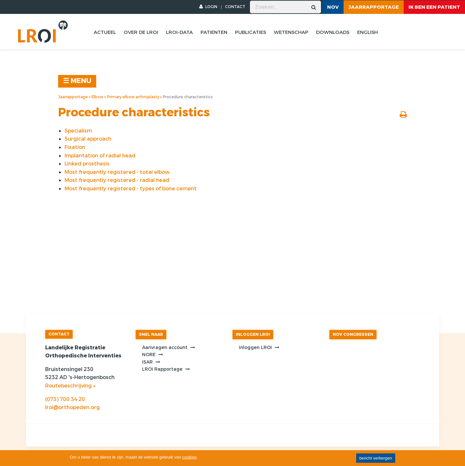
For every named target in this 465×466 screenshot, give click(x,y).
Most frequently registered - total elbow (117, 172)
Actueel (105, 32)
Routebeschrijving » (70, 385)
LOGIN (208, 6)
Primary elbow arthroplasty (133, 97)
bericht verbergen (375, 458)
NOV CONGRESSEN (353, 334)
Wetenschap (291, 32)
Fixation (75, 147)
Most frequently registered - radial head (117, 180)
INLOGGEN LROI (253, 334)
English (367, 32)
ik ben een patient (434, 7)
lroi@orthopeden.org (72, 407)
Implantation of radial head (100, 155)
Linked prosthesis (87, 163)
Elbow (97, 97)
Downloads (332, 32)
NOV (333, 7)
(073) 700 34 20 (65, 399)
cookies (189, 457)
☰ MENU (77, 81)
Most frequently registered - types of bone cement (131, 188)
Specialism (78, 130)
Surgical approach (88, 138)
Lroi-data (179, 32)
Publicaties (250, 32)
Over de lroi (141, 32)
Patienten (214, 32)
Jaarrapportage (373, 7)
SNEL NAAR (151, 334)
